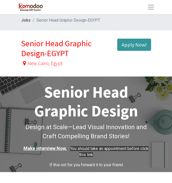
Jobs (26, 20)
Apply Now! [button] (134, 44)
